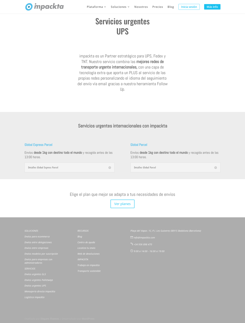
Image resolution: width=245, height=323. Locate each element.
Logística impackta (34, 297)
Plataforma (95, 7)
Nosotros (141, 7)
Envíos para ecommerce (37, 236)
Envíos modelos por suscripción (41, 253)
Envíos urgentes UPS (35, 285)
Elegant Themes (50, 318)
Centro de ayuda (86, 242)
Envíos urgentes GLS (35, 274)
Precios (157, 7)
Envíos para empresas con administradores (38, 261)
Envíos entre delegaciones (38, 242)
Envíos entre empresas (36, 248)
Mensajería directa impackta (40, 291)
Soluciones (119, 7)
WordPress (88, 318)
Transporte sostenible (89, 271)
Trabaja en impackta (88, 265)
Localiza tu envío (86, 248)
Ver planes (122, 203)
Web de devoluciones (88, 253)
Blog (171, 7)
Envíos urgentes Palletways (39, 280)
